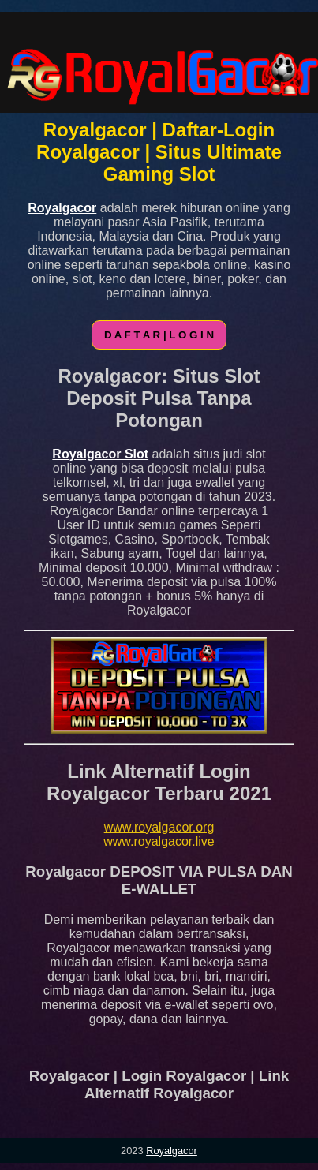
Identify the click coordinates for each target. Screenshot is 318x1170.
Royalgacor (171, 1151)
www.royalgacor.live (159, 841)
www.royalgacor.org (159, 827)
